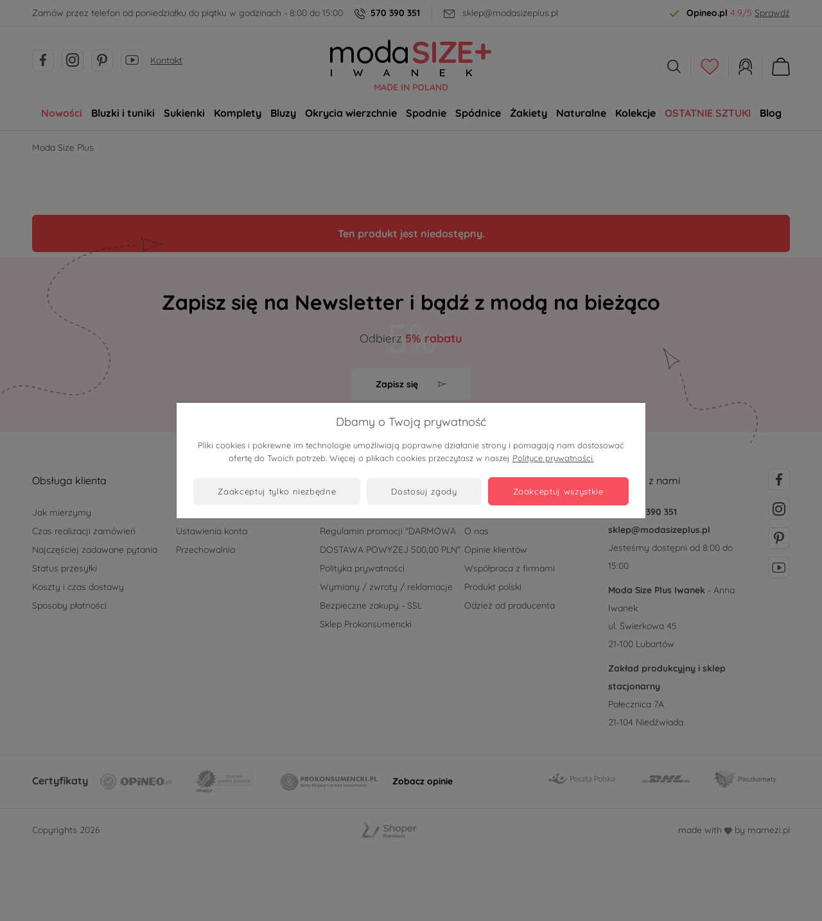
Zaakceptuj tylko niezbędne (277, 491)
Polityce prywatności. (553, 458)
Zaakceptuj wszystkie (558, 491)
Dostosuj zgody (424, 491)
